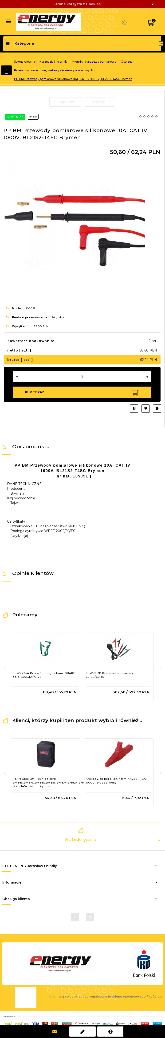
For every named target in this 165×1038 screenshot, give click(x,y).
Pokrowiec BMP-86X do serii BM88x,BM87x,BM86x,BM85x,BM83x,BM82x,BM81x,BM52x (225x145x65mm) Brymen (56, 782)
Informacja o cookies (65, 996)
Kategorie (20, 43)
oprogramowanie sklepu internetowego (115, 996)
